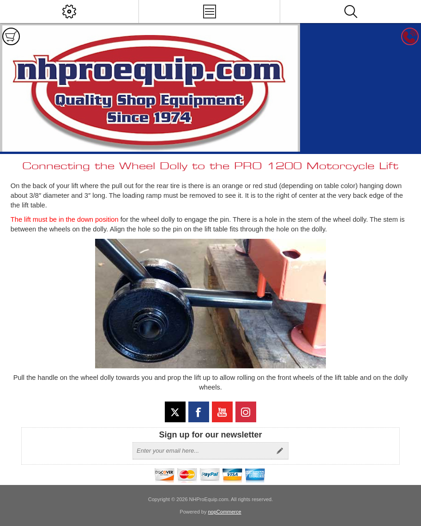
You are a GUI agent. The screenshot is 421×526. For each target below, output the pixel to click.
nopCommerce (224, 511)
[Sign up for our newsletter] (202, 451)
